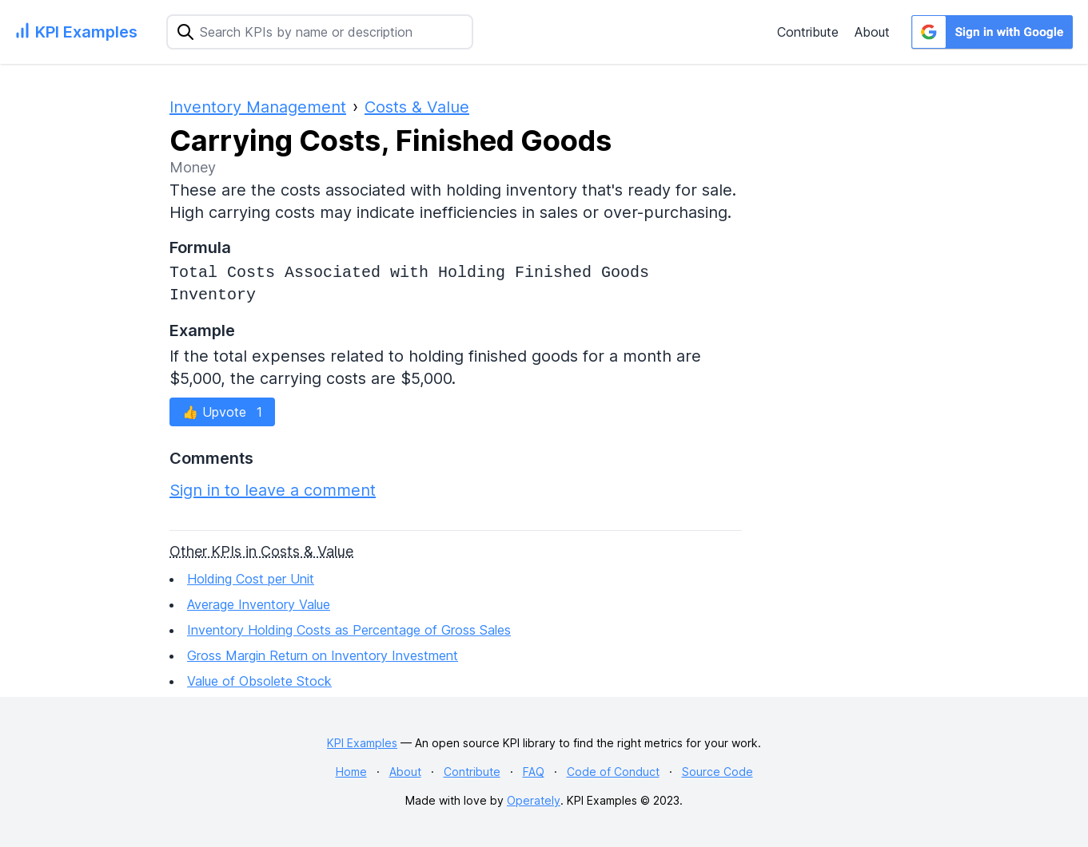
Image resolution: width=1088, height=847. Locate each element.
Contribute (808, 32)
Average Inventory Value (258, 604)
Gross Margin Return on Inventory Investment (322, 655)
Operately (533, 800)
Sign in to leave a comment (272, 490)
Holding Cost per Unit (250, 579)
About (872, 32)
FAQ (533, 771)
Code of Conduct (613, 771)
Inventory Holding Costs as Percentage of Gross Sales (349, 630)
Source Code (717, 771)
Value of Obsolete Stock (259, 681)
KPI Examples (362, 743)
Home (351, 771)
